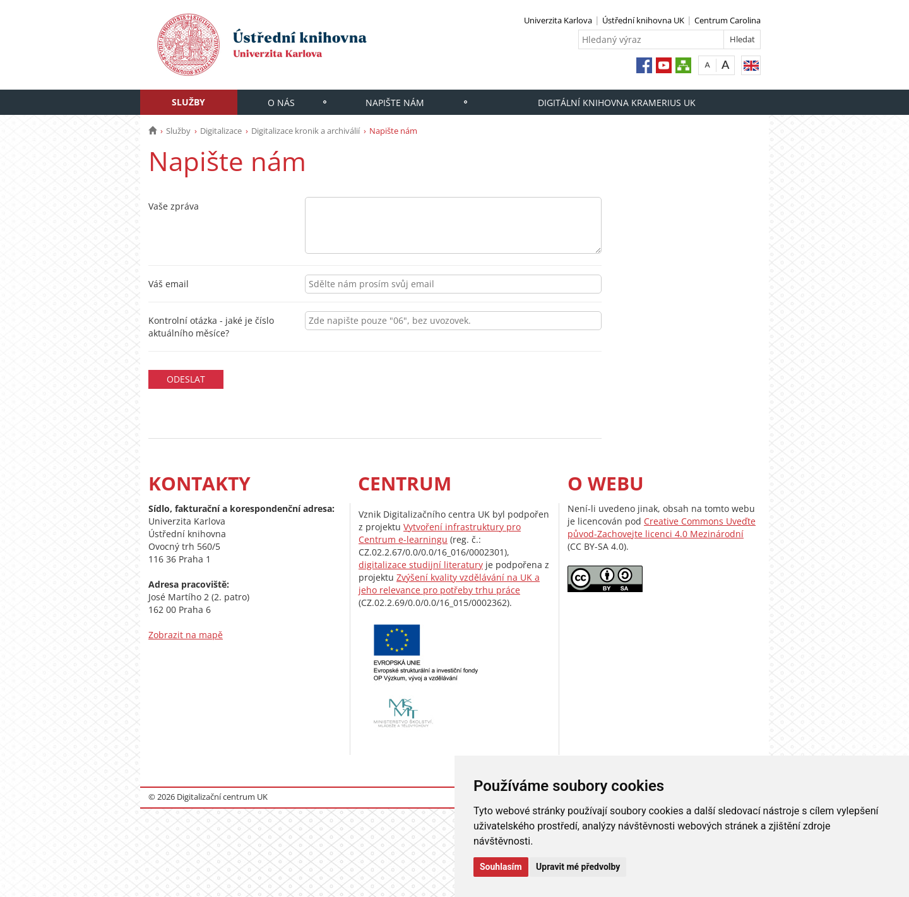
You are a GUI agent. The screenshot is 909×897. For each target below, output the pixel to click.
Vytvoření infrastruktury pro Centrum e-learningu (440, 533)
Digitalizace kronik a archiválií (305, 130)
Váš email (168, 284)
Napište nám (394, 103)
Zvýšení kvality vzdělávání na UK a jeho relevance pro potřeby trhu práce (449, 583)
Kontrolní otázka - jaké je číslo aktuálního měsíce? (211, 326)
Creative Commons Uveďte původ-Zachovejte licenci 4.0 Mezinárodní (661, 527)
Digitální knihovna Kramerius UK (617, 103)
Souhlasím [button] (501, 867)
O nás (281, 103)
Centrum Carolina (727, 20)
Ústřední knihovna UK (643, 20)
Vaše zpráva (173, 206)
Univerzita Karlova (558, 20)
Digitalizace (221, 130)
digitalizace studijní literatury (421, 565)
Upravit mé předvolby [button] (578, 867)
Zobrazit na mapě (185, 635)
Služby (188, 102)
